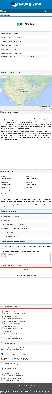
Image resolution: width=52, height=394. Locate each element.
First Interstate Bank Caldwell (13, 378)
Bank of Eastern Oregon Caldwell (14, 348)
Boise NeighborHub (10, 321)
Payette (6, 331)
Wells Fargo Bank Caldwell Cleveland (15, 358)
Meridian (7, 316)
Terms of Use (24, 387)
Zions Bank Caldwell (10, 353)
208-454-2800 (17, 53)
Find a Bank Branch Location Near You (25, 385)
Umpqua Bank (18, 216)
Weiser (6, 337)
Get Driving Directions (43, 109)
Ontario (6, 326)
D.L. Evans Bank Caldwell (11, 373)
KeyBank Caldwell (9, 363)
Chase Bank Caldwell (10, 368)
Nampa (6, 311)
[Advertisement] (25, 64)
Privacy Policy (30, 387)
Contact (36, 387)
